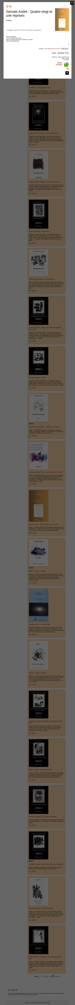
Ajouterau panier (59, 63)
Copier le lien (65, 48)
